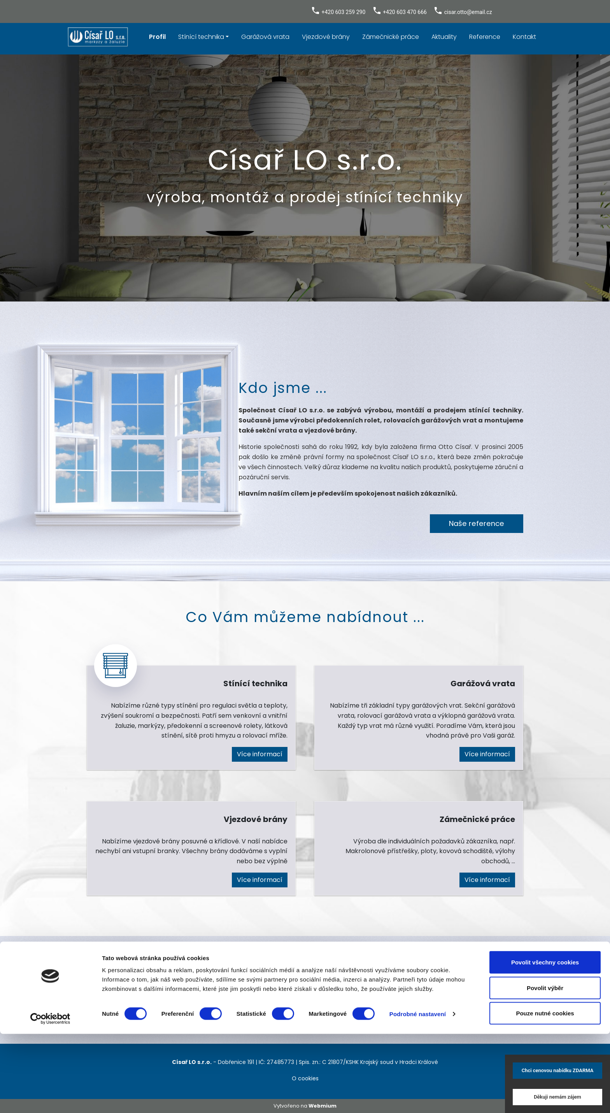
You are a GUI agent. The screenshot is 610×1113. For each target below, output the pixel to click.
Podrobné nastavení (417, 1093)
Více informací (259, 754)
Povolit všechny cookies (545, 1041)
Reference (484, 36)
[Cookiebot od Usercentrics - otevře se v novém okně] (50, 1098)
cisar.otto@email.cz (468, 12)
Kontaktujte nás (305, 1008)
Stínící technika (201, 36)
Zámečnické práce (390, 36)
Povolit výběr (545, 1067)
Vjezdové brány (326, 36)
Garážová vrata (265, 36)
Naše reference (476, 523)
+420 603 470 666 (405, 12)
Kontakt (524, 36)
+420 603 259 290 (343, 12)
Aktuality (444, 36)
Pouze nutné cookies (545, 1092)
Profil (157, 36)
